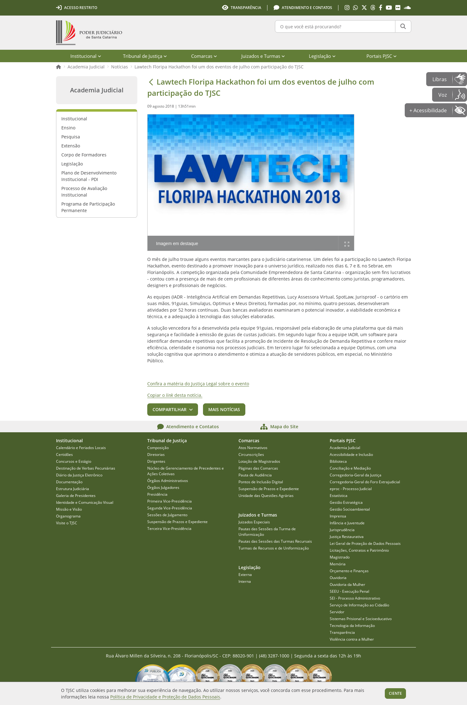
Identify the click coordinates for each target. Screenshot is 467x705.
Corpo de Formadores (83, 155)
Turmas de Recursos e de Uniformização (273, 548)
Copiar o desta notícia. (174, 395)
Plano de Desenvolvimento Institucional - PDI (88, 176)
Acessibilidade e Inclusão (351, 454)
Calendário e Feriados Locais (81, 447)
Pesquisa (70, 137)
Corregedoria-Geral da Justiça (355, 475)
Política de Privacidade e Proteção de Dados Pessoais (165, 697)
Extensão (70, 146)
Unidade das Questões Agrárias (266, 495)
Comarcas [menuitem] (204, 56)
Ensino (68, 128)
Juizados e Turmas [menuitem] (263, 56)
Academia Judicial (86, 67)
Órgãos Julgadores (163, 487)
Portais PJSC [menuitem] (381, 56)
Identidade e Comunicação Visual (84, 502)
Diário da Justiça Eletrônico (79, 475)
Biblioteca (338, 461)
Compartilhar (169, 409)
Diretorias (156, 454)
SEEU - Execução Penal (349, 591)
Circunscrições (251, 454)
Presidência (157, 494)
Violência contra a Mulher (352, 639)
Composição (158, 447)
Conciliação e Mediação (350, 468)
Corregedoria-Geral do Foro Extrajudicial (365, 482)
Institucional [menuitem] (85, 56)
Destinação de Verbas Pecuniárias (85, 468)
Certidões (64, 454)
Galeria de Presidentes (76, 495)
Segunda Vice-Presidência (169, 508)
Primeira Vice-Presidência (169, 501)
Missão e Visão (69, 509)
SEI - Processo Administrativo (355, 598)
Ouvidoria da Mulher (347, 584)
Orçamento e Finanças (349, 570)
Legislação (72, 164)
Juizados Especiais (254, 522)
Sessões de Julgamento (167, 514)
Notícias (119, 67)
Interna (244, 581)
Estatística (338, 495)
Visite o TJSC (66, 523)
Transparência (342, 632)
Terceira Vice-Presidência (169, 528)
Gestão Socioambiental (350, 509)
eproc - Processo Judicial (351, 488)
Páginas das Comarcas (258, 468)
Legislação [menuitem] (322, 56)
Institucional (74, 119)
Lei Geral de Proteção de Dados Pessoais (365, 543)
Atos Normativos (252, 447)
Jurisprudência (342, 529)
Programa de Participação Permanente (88, 207)
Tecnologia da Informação (352, 625)
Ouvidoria (338, 577)
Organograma (68, 516)
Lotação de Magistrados (259, 461)
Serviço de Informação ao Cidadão (359, 605)
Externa (245, 574)
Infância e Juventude (347, 523)
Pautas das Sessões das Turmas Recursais (275, 541)
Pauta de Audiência (255, 475)
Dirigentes (156, 461)
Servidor (337, 612)
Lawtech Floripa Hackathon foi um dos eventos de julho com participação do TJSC (219, 67)
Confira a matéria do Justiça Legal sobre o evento (198, 384)
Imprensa (338, 516)
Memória (338, 564)
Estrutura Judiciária (72, 488)
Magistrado (340, 557)
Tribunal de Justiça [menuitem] (145, 56)
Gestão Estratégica (346, 502)
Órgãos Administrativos (167, 480)
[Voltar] (151, 81)
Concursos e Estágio (73, 461)
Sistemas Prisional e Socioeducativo (361, 618)
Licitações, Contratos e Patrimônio (359, 550)
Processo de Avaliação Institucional (84, 191)
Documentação (69, 482)
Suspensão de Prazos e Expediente (177, 521)
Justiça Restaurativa (347, 536)
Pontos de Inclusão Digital (260, 482)
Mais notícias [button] (224, 409)
